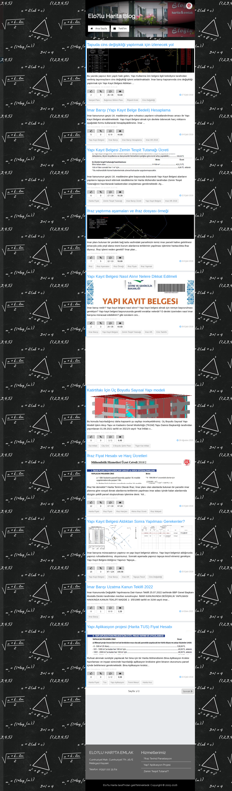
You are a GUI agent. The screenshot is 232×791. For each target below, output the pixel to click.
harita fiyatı (94, 511)
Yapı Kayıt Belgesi (96, 140)
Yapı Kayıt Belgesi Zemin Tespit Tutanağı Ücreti (128, 150)
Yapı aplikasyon (117, 682)
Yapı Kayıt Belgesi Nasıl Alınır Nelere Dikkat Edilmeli (132, 276)
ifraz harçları (121, 511)
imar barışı (93, 617)
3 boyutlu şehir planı (122, 446)
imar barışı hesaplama (132, 140)
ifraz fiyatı (132, 266)
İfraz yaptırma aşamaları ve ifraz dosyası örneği (128, 211)
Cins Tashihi (161, 332)
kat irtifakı (93, 446)
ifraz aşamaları (103, 266)
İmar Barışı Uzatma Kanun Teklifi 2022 (120, 587)
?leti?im (120, 28)
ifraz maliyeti (155, 511)
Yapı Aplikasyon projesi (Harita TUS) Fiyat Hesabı (129, 627)
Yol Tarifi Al (51, 36)
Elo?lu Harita (110, 785)
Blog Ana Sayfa (51, 60)
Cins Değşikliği (148, 100)
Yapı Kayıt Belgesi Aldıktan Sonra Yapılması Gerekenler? (136, 521)
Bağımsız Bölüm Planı (113, 100)
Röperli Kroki (132, 100)
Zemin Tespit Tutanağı (131, 332)
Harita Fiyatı (94, 201)
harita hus (147, 682)
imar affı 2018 (152, 140)
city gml (105, 446)
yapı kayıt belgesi (153, 201)
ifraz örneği (119, 266)
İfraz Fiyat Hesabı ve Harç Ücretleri (117, 456)
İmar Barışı (113, 140)
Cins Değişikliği (155, 577)
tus (104, 682)
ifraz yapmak (146, 266)
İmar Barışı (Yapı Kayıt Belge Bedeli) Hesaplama (128, 110)
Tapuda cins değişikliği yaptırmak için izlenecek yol (130, 44)
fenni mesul (133, 682)
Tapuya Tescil (139, 577)
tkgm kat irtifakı (142, 446)
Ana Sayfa (99, 28)
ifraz (90, 266)
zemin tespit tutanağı (112, 201)
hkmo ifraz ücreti (138, 511)
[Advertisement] (140, 361)
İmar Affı (148, 332)
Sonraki (188, 691)
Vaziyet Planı (94, 100)
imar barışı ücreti (133, 201)
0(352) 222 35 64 (71, 36)
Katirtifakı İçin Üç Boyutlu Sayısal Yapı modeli (126, 390)
